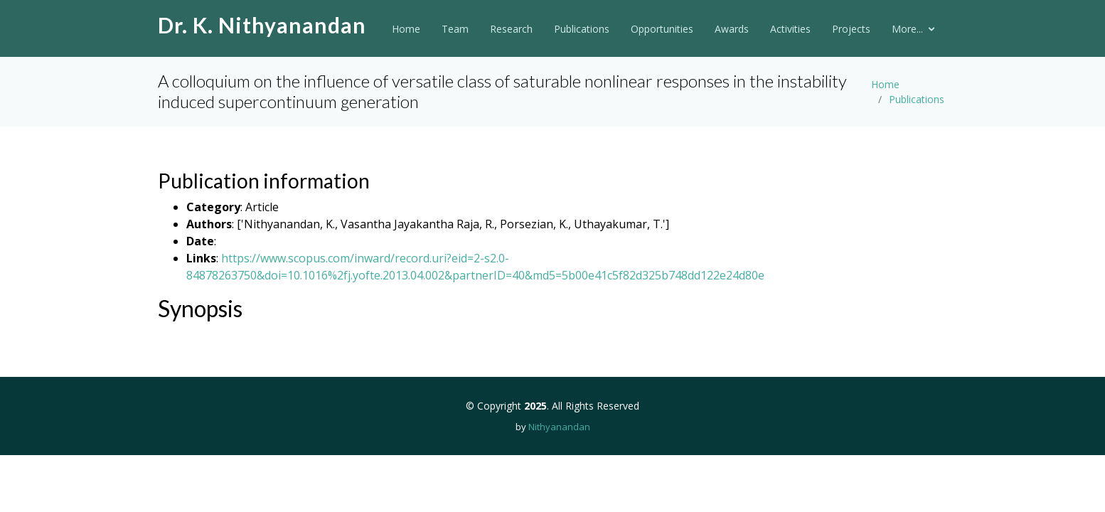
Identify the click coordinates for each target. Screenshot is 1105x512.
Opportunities (662, 29)
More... (907, 29)
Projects (851, 29)
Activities (790, 29)
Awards (732, 29)
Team (455, 29)
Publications (581, 29)
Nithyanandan (559, 426)
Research (511, 29)
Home (406, 29)
